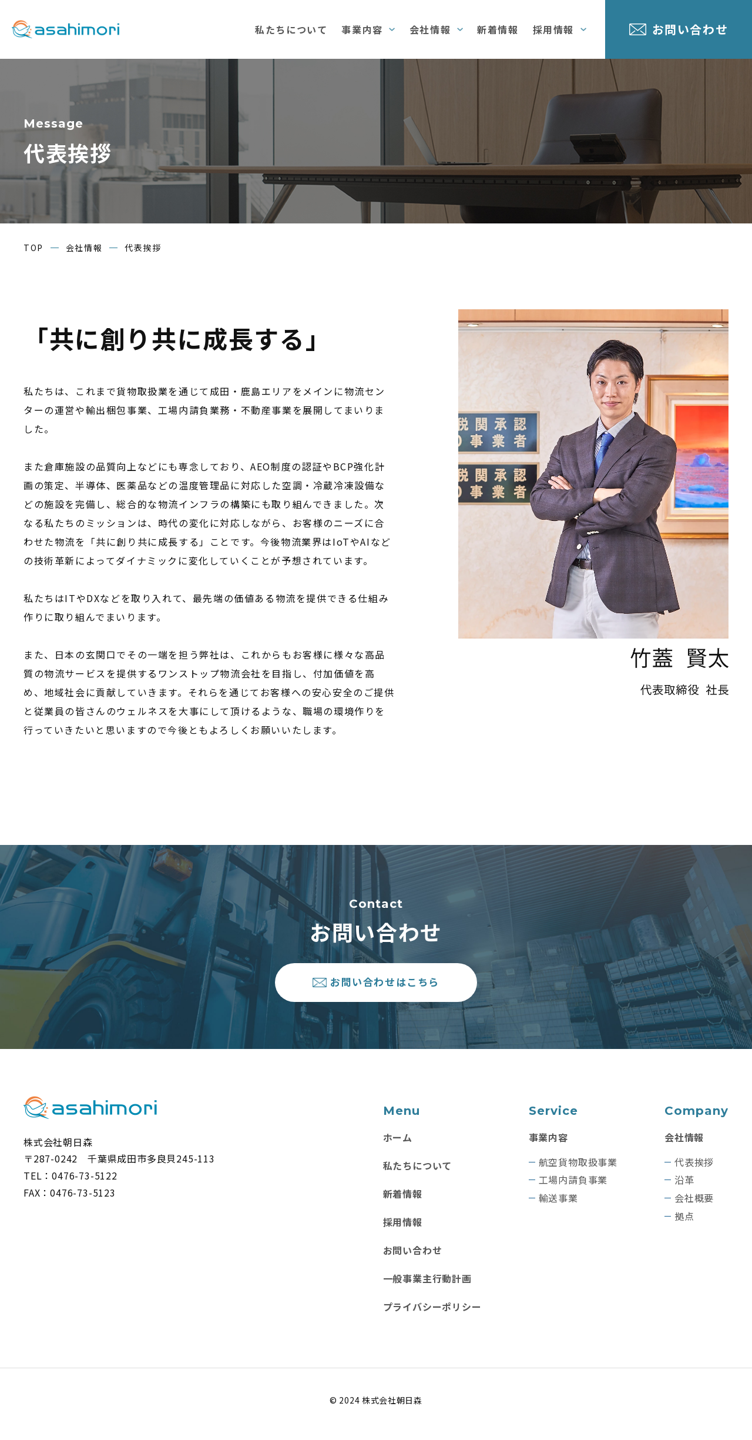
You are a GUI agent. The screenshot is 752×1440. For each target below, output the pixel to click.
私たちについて (291, 29)
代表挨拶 (694, 1170)
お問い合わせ (690, 29)
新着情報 (497, 29)
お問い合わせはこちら (386, 986)
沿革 (684, 1188)
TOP (33, 247)
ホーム (397, 1145)
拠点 (684, 1224)
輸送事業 (558, 1206)
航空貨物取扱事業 (578, 1170)
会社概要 (694, 1206)
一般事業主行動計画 (427, 1286)
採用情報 (553, 29)
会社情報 (430, 29)
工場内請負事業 (573, 1188)
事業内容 (361, 29)
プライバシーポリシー (432, 1315)
